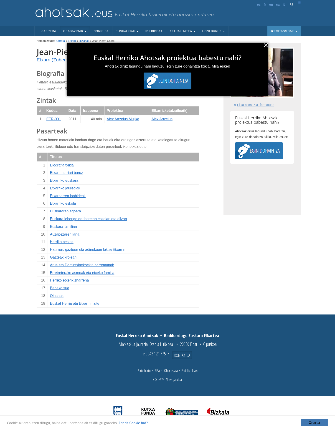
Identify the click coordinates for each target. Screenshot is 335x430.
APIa (157, 370)
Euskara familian (63, 227)
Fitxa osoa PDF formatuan (255, 105)
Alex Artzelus (161, 119)
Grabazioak (74, 31)
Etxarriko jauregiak (65, 188)
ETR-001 (53, 119)
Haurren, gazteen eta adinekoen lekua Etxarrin (87, 249)
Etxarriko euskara (64, 180)
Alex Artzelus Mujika (123, 119)
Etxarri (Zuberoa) (54, 59)
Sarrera (48, 31)
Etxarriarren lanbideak (68, 196)
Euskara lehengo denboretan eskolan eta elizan (88, 219)
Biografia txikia (62, 165)
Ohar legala (171, 370)
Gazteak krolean (63, 257)
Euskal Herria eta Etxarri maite (74, 303)
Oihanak (57, 296)
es (259, 4)
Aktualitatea (182, 31)
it (284, 4)
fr (265, 4)
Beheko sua (59, 288)
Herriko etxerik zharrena (69, 280)
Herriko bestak (62, 242)
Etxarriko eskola (63, 203)
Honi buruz (213, 31)
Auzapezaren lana (64, 234)
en (271, 4)
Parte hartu (144, 370)
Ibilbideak (153, 31)
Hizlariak (84, 41)
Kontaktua (182, 355)
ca (278, 4)
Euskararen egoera (65, 211)
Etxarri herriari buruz (66, 173)
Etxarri (72, 41)
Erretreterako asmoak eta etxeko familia (82, 273)
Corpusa (101, 31)
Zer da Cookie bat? (133, 423)
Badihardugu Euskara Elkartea (191, 335)
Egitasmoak (284, 31)
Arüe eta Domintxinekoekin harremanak (82, 265)
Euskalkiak (127, 31)
